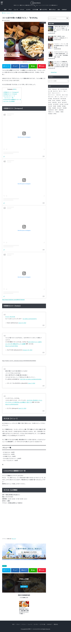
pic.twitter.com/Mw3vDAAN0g (33, 379)
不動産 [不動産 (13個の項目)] (50, 98)
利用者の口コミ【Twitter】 (10, 94)
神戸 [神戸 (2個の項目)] (57, 109)
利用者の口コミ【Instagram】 (11, 92)
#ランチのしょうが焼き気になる (13, 402)
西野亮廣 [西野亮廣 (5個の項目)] (61, 109)
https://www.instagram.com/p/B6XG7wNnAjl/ (13, 299)
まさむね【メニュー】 (9, 96)
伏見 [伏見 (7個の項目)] (54, 100)
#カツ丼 (10, 344)
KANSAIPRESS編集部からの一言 (12, 99)
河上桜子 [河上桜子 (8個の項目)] (60, 108)
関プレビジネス (43, 9)
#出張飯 (23, 344)
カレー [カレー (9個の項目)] (66, 91)
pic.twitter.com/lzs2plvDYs (30, 318)
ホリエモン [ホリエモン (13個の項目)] (51, 96)
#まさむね (12, 316)
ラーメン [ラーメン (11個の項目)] (57, 96)
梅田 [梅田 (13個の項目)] (50, 108)
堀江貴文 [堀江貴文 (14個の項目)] (55, 102)
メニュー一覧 (9, 97)
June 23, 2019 (22, 322)
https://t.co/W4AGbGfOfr (11, 404)
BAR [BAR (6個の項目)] (50, 89)
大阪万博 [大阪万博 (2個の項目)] (64, 102)
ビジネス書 (35, 9)
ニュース (16, 9)
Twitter (24, 586)
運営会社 (56, 624)
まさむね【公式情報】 (9, 101)
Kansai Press (54, 72)
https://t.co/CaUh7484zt (11, 346)
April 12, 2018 (22, 408)
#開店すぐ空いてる (27, 402)
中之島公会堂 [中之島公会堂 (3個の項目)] (56, 98)
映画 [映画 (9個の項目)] (55, 106)
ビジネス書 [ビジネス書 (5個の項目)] (65, 94)
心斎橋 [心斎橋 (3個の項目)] (67, 104)
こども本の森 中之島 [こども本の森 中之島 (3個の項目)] (63, 89)
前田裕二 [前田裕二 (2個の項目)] (59, 100)
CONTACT (64, 9)
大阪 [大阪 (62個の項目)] (60, 102)
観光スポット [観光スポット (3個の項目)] (51, 111)
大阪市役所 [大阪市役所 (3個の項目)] (56, 104)
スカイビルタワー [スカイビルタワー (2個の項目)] (56, 93)
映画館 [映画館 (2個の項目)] (59, 106)
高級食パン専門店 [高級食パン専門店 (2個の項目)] (52, 113)
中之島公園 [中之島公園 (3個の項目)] (64, 98)
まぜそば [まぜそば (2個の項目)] (56, 91)
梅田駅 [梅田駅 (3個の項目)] (54, 108)
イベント (22, 9)
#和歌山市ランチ (16, 344)
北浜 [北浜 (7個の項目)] (50, 102)
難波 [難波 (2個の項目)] (62, 111)
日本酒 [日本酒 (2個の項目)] (50, 106)
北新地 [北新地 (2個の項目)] (64, 100)
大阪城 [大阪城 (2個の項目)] (50, 104)
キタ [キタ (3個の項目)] (50, 93)
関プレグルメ (52, 9)
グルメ (10, 9)
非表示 (14, 89)
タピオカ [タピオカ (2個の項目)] (59, 94)
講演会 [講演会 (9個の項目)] (58, 111)
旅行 (5, 9)
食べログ (13, 538)
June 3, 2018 (31, 383)
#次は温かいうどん (37, 400)
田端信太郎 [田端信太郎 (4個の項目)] (51, 109)
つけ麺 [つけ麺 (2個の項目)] (50, 91)
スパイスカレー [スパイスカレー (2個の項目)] (52, 94)
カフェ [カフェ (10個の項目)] (61, 91)
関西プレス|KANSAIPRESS (34, 629)
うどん (5, 565)
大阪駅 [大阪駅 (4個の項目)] (62, 104)
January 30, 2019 (27, 350)
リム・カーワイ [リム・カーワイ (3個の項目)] (64, 96)
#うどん (7, 316)
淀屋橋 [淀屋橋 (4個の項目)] (65, 108)
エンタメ (28, 9)
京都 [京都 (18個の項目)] (50, 100)
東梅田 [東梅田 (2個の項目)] (64, 106)
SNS (59, 9)
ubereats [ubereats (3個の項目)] (55, 89)
